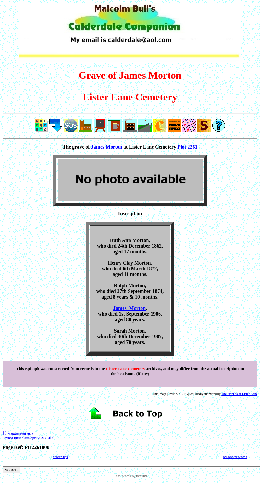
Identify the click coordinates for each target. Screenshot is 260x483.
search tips (60, 457)
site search (123, 476)
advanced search (235, 457)
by (139, 476)
